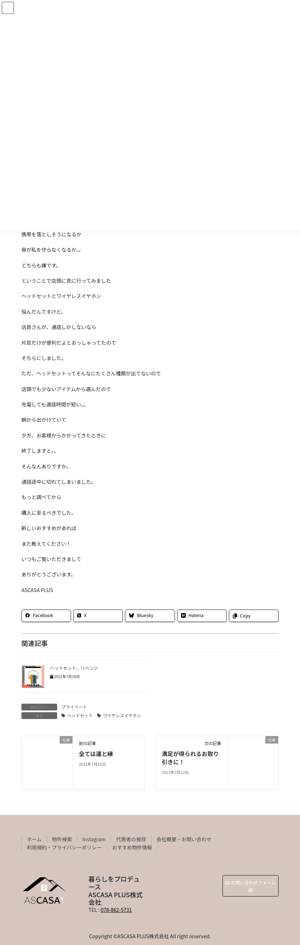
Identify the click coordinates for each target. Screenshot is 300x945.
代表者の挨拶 (131, 839)
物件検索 (62, 839)
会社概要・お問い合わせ (183, 839)
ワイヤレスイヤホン (122, 715)
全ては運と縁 (96, 753)
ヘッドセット (80, 715)
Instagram (94, 839)
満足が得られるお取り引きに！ (190, 757)
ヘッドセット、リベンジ (74, 668)
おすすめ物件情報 (132, 847)
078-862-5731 (116, 909)
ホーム (34, 839)
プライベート (74, 707)
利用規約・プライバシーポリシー (64, 847)
